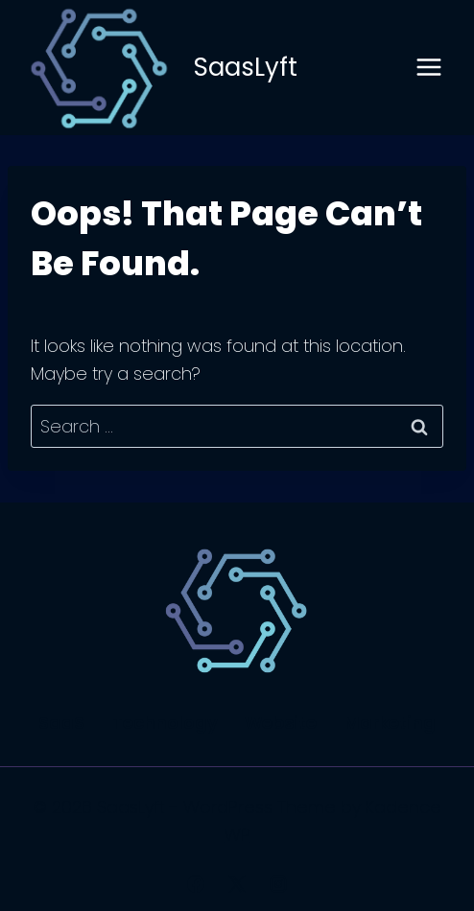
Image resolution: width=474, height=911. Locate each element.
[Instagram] (278, 884)
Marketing (390, 723)
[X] (237, 884)
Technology (165, 723)
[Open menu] (428, 67)
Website (281, 723)
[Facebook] (195, 884)
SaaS (61, 723)
